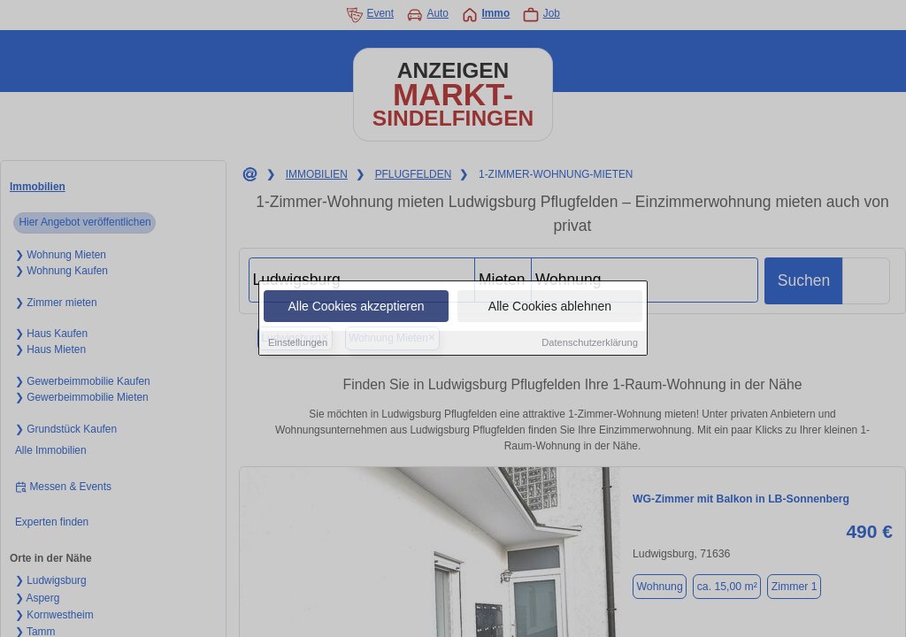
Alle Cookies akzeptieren (356, 307)
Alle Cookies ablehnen (549, 307)
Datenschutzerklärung (589, 343)
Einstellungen (297, 343)
